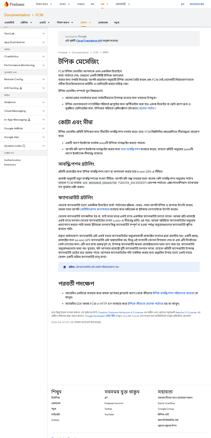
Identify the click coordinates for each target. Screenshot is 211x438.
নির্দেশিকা (55, 397)
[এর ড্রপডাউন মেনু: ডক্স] (108, 4)
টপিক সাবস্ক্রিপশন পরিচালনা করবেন (173, 293)
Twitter (108, 408)
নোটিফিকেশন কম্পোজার (94, 209)
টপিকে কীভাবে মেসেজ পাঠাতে (145, 304)
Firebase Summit (114, 403)
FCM (39, 15)
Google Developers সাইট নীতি (100, 315)
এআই (42, 22)
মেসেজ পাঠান (146, 108)
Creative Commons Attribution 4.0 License (120, 312)
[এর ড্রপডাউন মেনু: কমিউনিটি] (130, 4)
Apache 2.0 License (186, 312)
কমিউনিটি (121, 4)
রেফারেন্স (103, 22)
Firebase (62, 52)
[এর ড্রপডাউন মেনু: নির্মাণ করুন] (52, 4)
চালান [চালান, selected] (84, 22)
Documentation (17, 15)
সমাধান (81, 4)
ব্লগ (182, 4)
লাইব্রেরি (55, 414)
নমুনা (116, 22)
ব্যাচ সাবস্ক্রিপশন (130, 149)
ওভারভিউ (9, 22)
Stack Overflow (166, 403)
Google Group (166, 408)
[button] (20, 33)
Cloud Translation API (89, 40)
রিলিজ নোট (163, 414)
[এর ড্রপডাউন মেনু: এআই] (50, 22)
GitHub (55, 420)
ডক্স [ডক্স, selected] (102, 4)
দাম (92, 4)
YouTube (109, 414)
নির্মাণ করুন (42, 4)
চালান (63, 4)
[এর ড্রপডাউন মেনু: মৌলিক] (32, 22)
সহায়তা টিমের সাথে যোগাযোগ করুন (175, 397)
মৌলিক (24, 22)
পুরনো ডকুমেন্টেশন (167, 425)
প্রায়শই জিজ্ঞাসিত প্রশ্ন (168, 420)
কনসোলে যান (197, 4)
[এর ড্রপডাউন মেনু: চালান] (70, 4)
